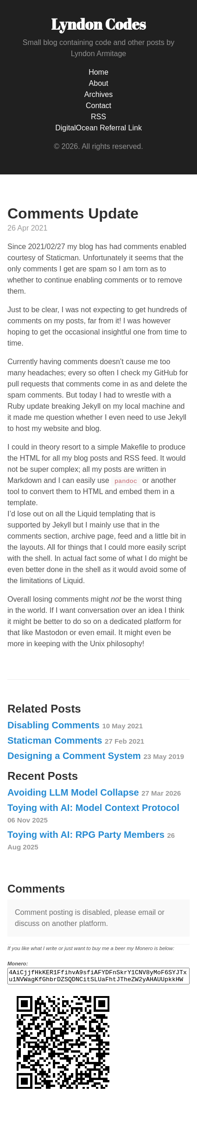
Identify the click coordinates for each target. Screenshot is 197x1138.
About (98, 83)
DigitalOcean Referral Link (98, 128)
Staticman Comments (75, 740)
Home (98, 72)
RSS (98, 117)
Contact (98, 105)
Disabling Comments (75, 725)
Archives (98, 94)
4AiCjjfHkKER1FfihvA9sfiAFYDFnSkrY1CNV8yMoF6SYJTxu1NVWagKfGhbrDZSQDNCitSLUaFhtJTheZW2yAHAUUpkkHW (98, 977)
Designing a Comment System (95, 756)
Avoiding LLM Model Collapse (94, 792)
